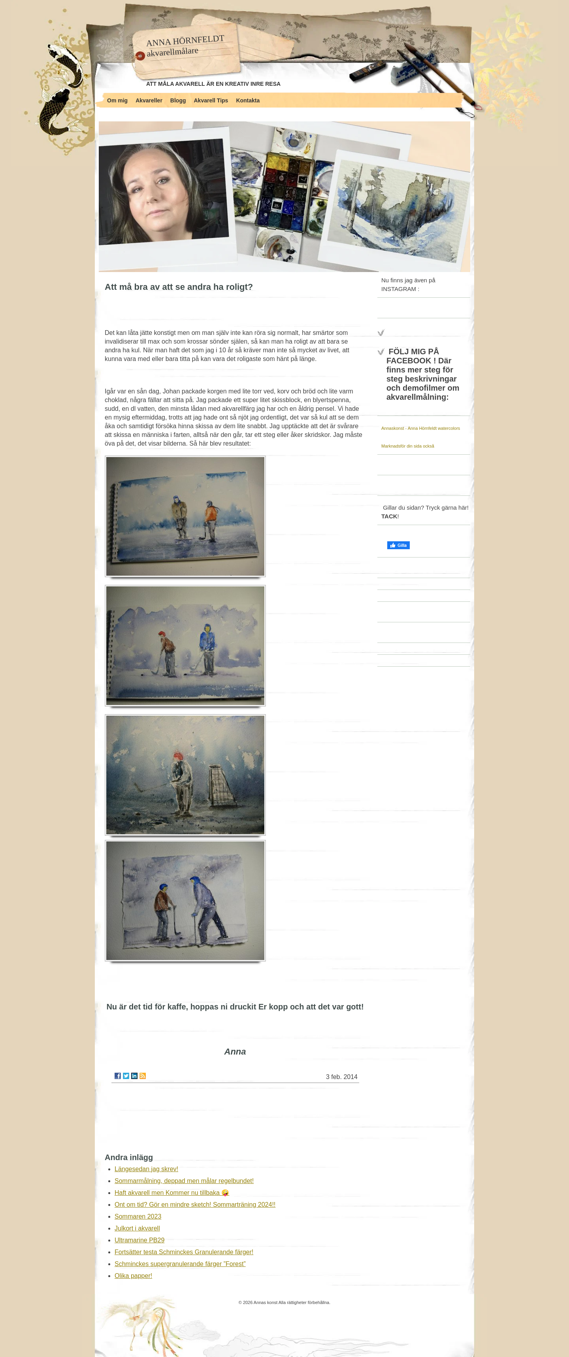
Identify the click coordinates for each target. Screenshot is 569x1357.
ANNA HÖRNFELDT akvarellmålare (185, 46)
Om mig (117, 100)
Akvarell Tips (211, 100)
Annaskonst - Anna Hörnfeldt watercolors (420, 428)
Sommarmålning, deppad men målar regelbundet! (184, 1180)
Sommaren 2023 (138, 1216)
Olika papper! (133, 1275)
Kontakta (248, 100)
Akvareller (149, 100)
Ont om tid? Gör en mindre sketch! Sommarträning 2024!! (195, 1204)
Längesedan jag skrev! (146, 1169)
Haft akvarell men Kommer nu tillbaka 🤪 (172, 1192)
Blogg (178, 100)
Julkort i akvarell (137, 1228)
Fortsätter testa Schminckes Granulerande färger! (184, 1252)
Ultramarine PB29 (139, 1240)
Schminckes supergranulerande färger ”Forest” (180, 1264)
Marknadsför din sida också (407, 446)
